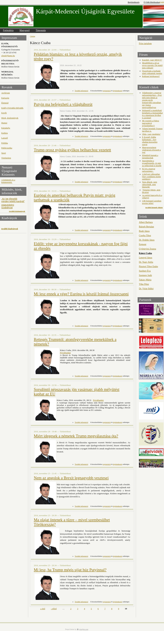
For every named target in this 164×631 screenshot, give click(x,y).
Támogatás (41, 30)
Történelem (6, 158)
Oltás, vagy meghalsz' (151, 134)
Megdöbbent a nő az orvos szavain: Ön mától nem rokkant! (152, 65)
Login (162, 2)
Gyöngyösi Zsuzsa (147, 248)
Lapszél (4, 138)
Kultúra (4, 133)
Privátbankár (65, 353)
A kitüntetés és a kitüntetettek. (8, 181)
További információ (81, 91)
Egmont (142, 244)
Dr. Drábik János (146, 240)
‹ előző (54, 609)
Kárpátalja (5, 128)
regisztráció (107, 91)
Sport (3, 153)
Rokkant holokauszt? (151, 76)
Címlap (32, 36)
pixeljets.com (83, 629)
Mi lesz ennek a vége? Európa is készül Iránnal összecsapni (81, 294)
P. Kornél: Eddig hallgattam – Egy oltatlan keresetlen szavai (149, 141)
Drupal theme (69, 629)
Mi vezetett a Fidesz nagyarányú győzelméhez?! (150, 123)
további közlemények (17, 211)
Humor (4, 123)
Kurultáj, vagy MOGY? (152, 60)
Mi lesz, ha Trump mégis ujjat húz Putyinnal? (70, 570)
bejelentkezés (117, 91)
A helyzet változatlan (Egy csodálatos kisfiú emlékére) (151, 176)
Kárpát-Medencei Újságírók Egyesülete (85, 11)
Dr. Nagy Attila (146, 262)
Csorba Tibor (145, 235)
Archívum (5, 93)
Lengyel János (145, 257)
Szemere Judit (145, 275)
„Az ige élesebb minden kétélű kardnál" (13, 200)
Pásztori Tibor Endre (148, 266)
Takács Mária (145, 279)
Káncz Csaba (145, 253)
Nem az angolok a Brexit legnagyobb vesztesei (71, 478)
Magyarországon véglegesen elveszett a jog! (151, 150)
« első (42, 609)
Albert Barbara (146, 222)
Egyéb (4, 113)
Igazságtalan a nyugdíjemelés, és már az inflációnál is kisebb (151, 163)
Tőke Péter (144, 284)
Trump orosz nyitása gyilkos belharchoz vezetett (72, 150)
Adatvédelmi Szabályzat (7, 206)
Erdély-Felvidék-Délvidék (12, 108)
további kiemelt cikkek (154, 207)
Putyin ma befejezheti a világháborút (63, 104)
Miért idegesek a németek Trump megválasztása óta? (76, 436)
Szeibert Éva (145, 271)
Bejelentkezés (133, 2)
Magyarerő (25, 30)
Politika (4, 143)
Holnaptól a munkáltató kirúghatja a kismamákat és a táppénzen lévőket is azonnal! (152, 114)
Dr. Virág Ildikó (146, 288)
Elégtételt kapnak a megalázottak (150, 156)
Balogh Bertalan (146, 226)
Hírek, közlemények (9, 118)
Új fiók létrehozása (152, 2)
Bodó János (144, 231)
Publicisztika (6, 148)
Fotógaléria (8, 30)
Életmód (4, 103)
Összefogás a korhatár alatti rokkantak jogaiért (152, 72)
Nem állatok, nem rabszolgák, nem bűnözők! (149, 184)
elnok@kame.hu (8, 56)
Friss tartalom (145, 43)
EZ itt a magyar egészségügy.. (148, 170)
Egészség (5, 98)
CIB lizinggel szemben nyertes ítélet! (151, 202)
